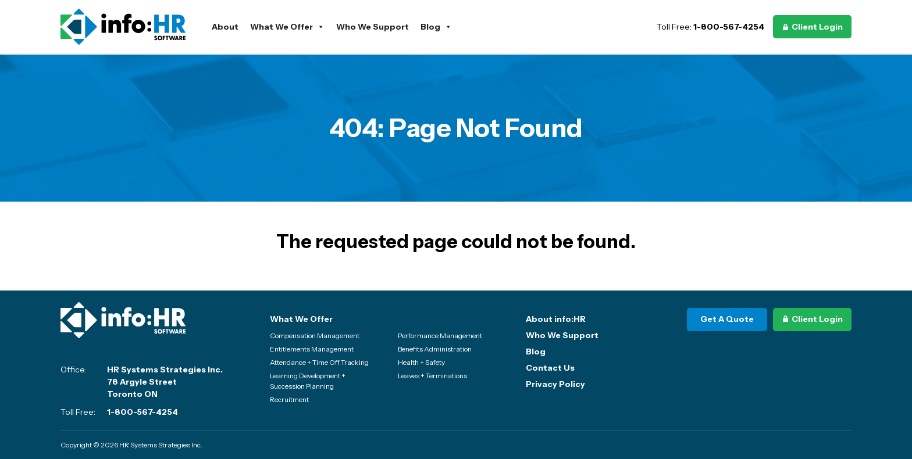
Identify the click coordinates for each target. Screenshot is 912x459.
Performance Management (440, 335)
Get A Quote (727, 319)
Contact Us (550, 368)
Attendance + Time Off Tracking (319, 362)
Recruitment (289, 399)
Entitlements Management (312, 349)
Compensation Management (314, 335)
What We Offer (287, 26)
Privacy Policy (555, 384)
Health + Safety (421, 362)
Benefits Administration (435, 349)
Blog (436, 26)
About (225, 26)
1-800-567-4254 (728, 26)
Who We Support (372, 26)
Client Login (817, 26)
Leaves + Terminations (432, 375)
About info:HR (556, 319)
